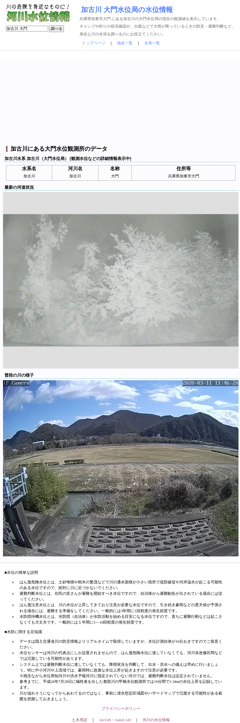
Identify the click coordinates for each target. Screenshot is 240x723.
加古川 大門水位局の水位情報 (127, 9)
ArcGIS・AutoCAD (114, 720)
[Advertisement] (120, 100)
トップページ (93, 43)
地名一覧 (125, 43)
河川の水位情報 (156, 720)
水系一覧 (152, 43)
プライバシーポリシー (120, 709)
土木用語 (79, 720)
